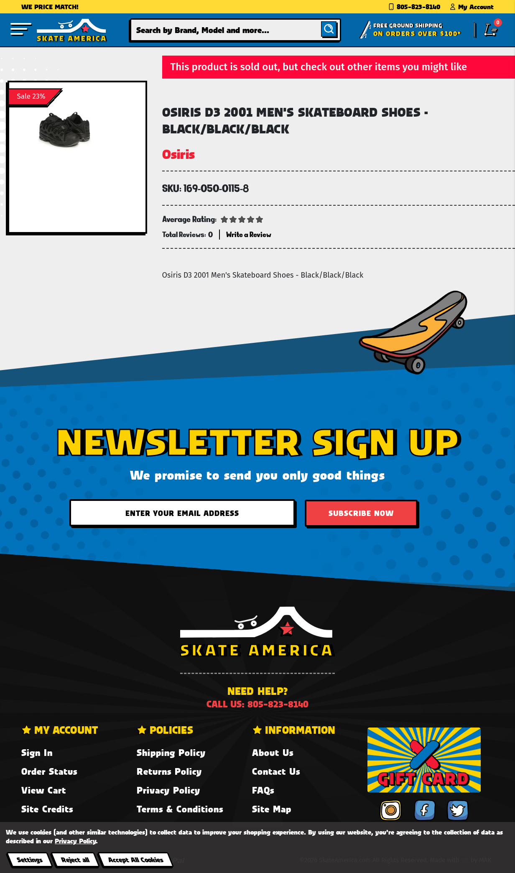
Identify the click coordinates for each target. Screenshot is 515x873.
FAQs (263, 790)
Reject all (75, 859)
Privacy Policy (168, 790)
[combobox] (235, 29)
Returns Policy (169, 771)
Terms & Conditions (180, 808)
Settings (29, 859)
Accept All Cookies (135, 859)
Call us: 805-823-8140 (257, 703)
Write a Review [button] (248, 234)
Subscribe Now (361, 513)
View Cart (43, 790)
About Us (272, 752)
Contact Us (276, 771)
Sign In (37, 752)
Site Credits (47, 808)
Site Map (271, 808)
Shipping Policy (171, 752)
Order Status (49, 771)
